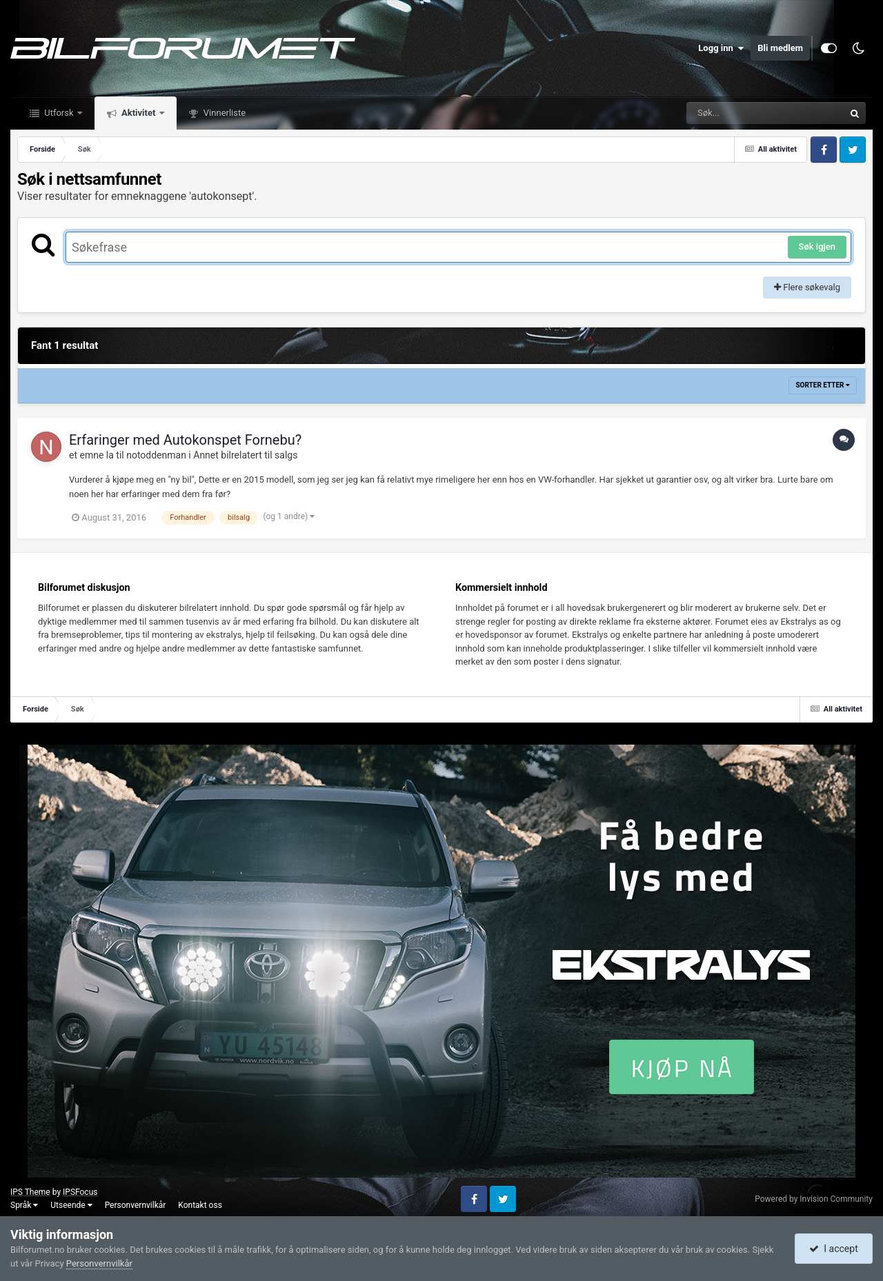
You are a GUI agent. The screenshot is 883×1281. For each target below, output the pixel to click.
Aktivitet (138, 113)
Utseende (71, 1205)
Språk (24, 1205)
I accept (833, 1248)
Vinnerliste (223, 113)
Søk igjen (817, 246)
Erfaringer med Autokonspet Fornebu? (185, 440)
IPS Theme (30, 1192)
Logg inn (721, 48)
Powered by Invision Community (814, 1199)
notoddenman (156, 455)
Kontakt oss (200, 1205)
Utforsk (59, 113)
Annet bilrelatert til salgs (245, 455)
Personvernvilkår (135, 1205)
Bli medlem (780, 48)
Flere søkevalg (807, 287)
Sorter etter (822, 385)
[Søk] (731, 113)
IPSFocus (80, 1192)
